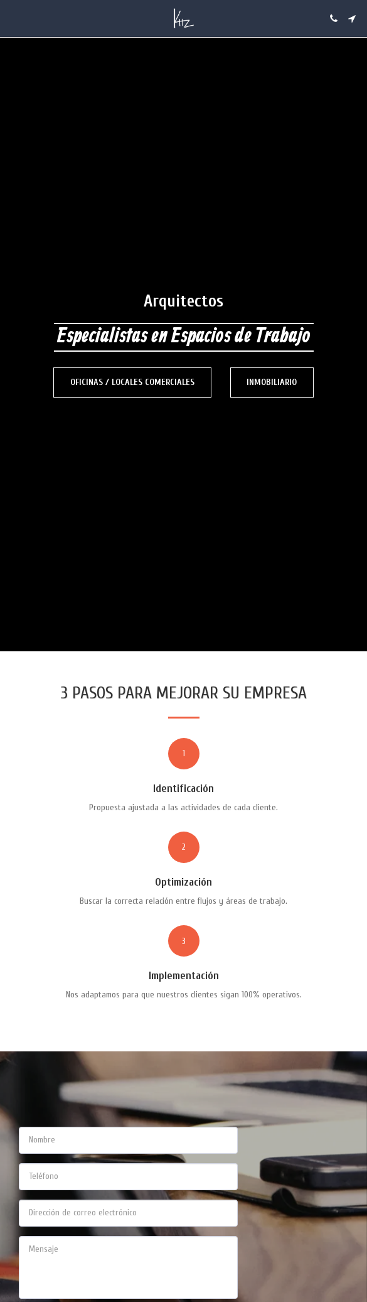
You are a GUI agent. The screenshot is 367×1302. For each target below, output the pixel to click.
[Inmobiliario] (272, 382)
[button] (13, 18)
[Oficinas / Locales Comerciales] (132, 382)
